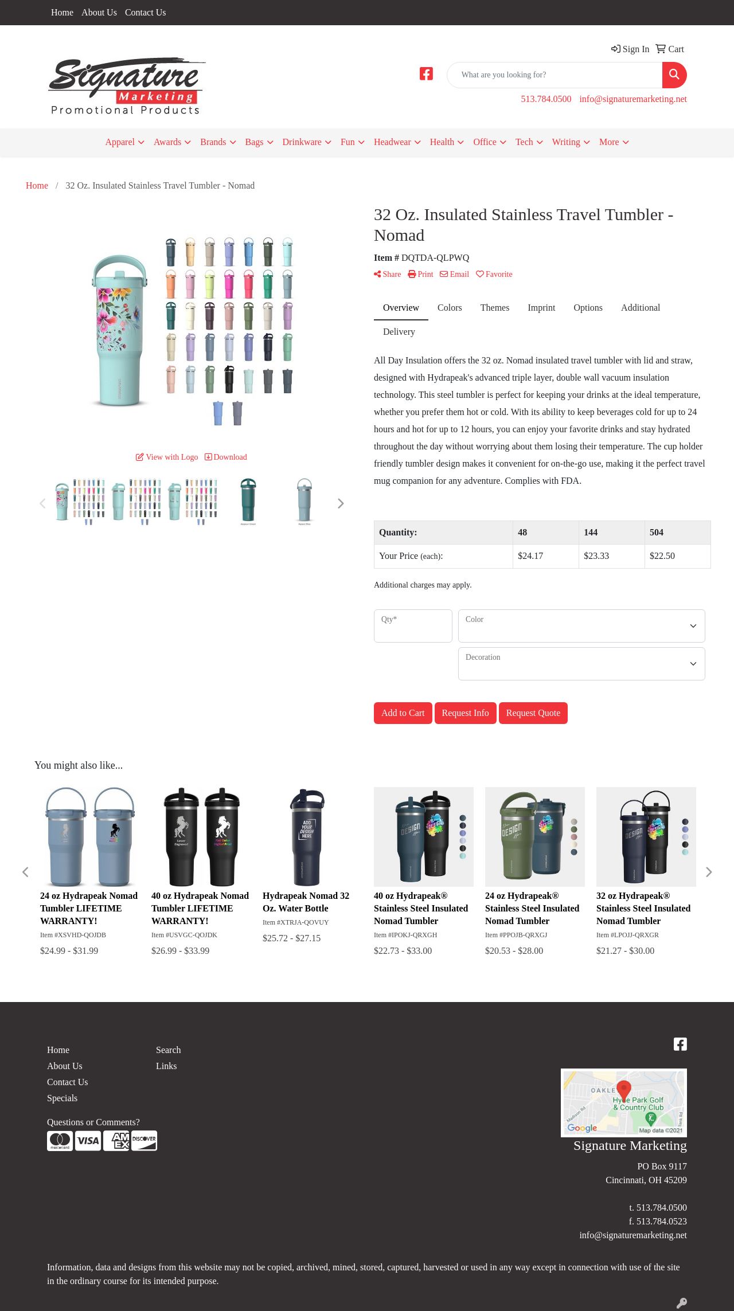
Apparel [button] (120, 142)
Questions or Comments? (93, 1122)
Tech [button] (524, 142)
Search (168, 1050)
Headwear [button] (392, 142)
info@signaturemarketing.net (633, 99)
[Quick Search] (555, 75)
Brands (213, 142)
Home (62, 12)
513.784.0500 (546, 99)
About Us (99, 12)
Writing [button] (566, 142)
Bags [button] (254, 142)
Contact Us (145, 12)
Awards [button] (167, 142)
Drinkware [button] (302, 142)
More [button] (609, 142)
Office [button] (485, 142)
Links (166, 1066)
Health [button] (442, 142)
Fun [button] (348, 142)
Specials (62, 1098)
